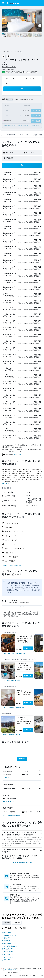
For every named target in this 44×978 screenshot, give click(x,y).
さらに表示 (5, 483)
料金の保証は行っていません (13, 970)
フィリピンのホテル (8, 951)
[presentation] (21, 52)
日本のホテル (6, 941)
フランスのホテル (7, 949)
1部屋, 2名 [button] (7, 83)
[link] (14, 653)
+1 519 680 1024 (8, 69)
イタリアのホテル (7, 957)
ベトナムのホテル (7, 954)
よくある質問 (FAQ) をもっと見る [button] (22, 862)
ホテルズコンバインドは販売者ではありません (23, 975)
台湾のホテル (6, 932)
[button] (3, 3)
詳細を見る (27, 648)
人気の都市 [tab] (16, 923)
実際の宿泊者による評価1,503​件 (25, 72)
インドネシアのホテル (9, 935)
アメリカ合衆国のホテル (9, 946)
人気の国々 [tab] (6, 923)
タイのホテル (6, 960)
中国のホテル (6, 938)
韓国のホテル (6, 943)
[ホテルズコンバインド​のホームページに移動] (13, 3)
